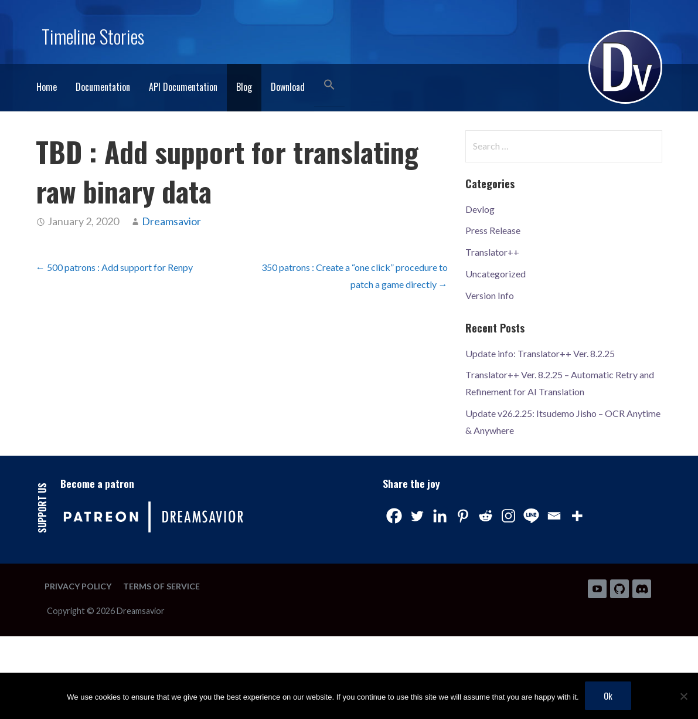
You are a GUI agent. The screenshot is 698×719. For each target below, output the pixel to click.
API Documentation (183, 87)
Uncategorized (495, 273)
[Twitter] (417, 516)
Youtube (597, 588)
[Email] (554, 516)
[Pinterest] (462, 516)
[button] (329, 85)
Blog (244, 87)
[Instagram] (508, 516)
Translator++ (492, 251)
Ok (608, 695)
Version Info (489, 295)
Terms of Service (161, 586)
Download (288, 87)
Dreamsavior (171, 221)
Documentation (103, 87)
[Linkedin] (440, 516)
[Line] (531, 516)
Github (619, 588)
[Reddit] (485, 516)
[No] (683, 696)
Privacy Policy (78, 586)
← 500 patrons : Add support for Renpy (114, 267)
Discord (641, 588)
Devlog (480, 209)
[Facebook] (394, 516)
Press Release (492, 230)
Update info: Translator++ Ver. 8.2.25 (540, 353)
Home (46, 87)
